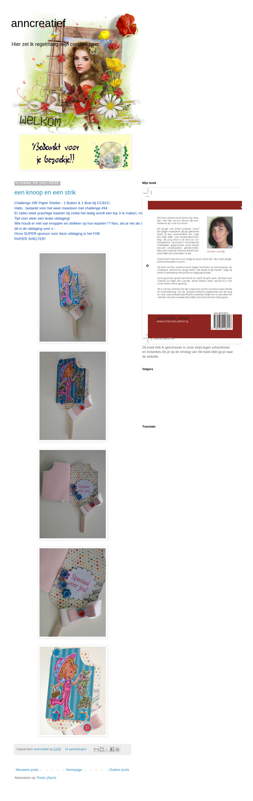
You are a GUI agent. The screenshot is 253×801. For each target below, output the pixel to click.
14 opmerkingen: (76, 749)
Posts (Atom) (46, 778)
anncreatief (38, 23)
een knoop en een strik (45, 192)
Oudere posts (119, 770)
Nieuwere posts (27, 770)
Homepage (74, 770)
